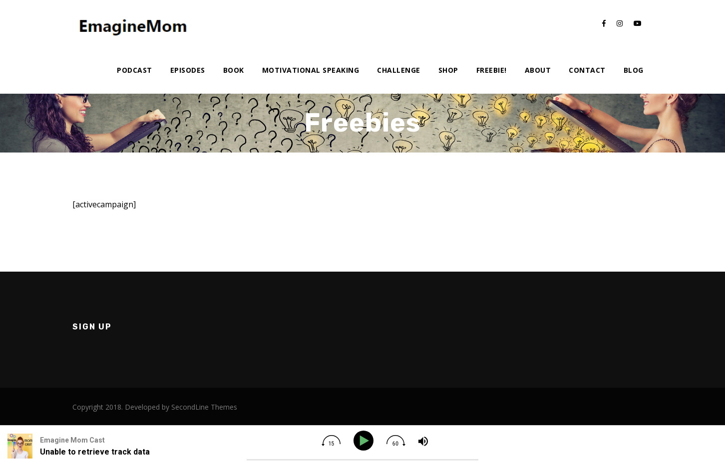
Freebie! (491, 70)
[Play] (365, 441)
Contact (587, 70)
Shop (448, 70)
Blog (634, 70)
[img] (331, 440)
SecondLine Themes (204, 407)
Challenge (398, 70)
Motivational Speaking (311, 70)
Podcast (134, 70)
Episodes (187, 70)
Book (233, 70)
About (538, 70)
